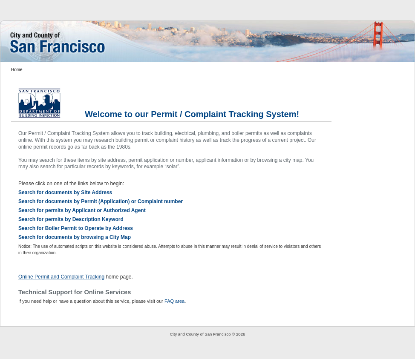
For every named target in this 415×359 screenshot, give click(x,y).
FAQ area (174, 301)
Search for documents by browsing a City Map (74, 237)
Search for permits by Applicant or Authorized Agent (82, 210)
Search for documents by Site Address (65, 192)
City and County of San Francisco (200, 334)
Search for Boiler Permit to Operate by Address (75, 228)
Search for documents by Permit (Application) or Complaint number (100, 201)
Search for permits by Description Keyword (71, 219)
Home (17, 69)
